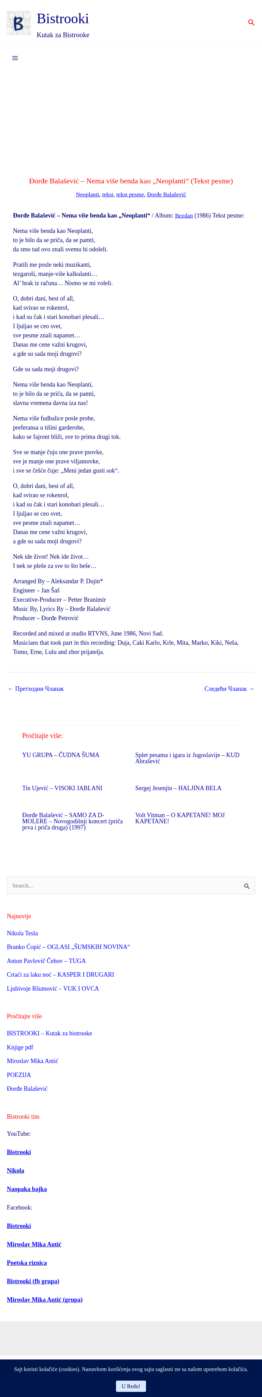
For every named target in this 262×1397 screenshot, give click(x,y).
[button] (251, 23)
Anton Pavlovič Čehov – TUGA (46, 961)
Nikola (15, 1171)
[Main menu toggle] (15, 59)
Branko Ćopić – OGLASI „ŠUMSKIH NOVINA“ (68, 947)
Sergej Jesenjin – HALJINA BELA (178, 788)
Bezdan (184, 215)
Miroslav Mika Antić (32, 1061)
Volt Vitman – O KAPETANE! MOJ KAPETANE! (180, 818)
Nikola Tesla (22, 933)
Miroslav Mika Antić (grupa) (45, 1300)
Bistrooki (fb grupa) (33, 1281)
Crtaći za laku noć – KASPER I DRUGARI (60, 975)
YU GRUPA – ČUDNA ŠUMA (60, 755)
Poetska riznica (27, 1263)
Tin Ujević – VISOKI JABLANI (62, 788)
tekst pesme (130, 194)
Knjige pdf (20, 1047)
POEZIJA (19, 1075)
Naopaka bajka (27, 1189)
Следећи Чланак (229, 689)
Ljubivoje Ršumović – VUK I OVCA (53, 989)
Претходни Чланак (36, 689)
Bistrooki (69, 18)
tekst (107, 194)
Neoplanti (86, 194)
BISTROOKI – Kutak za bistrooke (49, 1034)
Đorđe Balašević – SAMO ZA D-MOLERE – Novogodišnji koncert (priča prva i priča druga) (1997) (72, 821)
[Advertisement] (131, 121)
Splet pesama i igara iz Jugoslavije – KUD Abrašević (187, 758)
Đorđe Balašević (168, 194)
